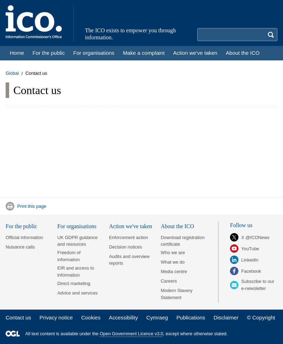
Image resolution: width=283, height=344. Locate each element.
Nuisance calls (20, 247)
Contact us (18, 317)
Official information (24, 237)
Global (12, 73)
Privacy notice (56, 317)
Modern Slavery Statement (176, 294)
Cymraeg (157, 317)
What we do (173, 262)
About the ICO (177, 226)
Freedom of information (68, 256)
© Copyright (261, 317)
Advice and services (77, 293)
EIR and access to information (75, 271)
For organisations (76, 226)
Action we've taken (130, 226)
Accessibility (123, 317)
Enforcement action (128, 237)
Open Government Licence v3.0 (131, 333)
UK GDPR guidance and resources (77, 241)
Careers (169, 281)
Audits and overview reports (129, 260)
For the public (21, 226)
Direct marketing (73, 283)
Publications (190, 317)
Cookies (90, 317)
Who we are (173, 252)
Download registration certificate (183, 241)
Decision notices (125, 247)
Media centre (174, 271)
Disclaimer (225, 317)
